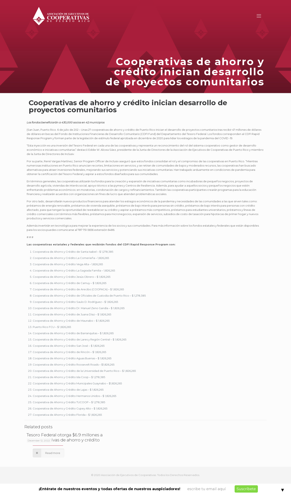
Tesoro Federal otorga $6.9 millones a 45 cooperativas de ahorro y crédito (65, 437)
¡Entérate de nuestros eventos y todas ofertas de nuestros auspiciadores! (109, 489)
